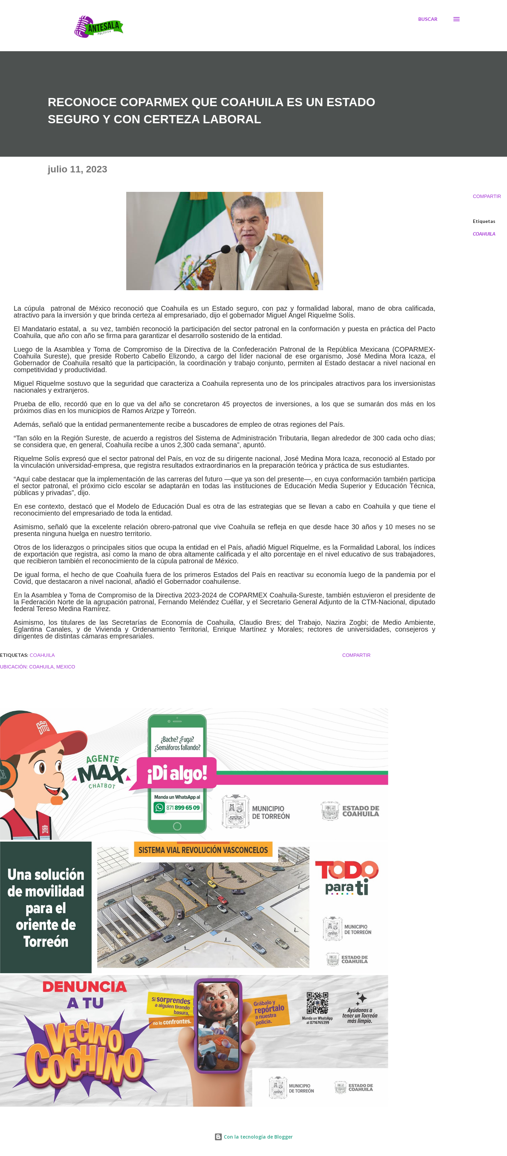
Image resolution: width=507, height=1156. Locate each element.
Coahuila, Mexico (52, 666)
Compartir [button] (487, 196)
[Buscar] (427, 19)
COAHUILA (484, 233)
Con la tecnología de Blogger (253, 1136)
